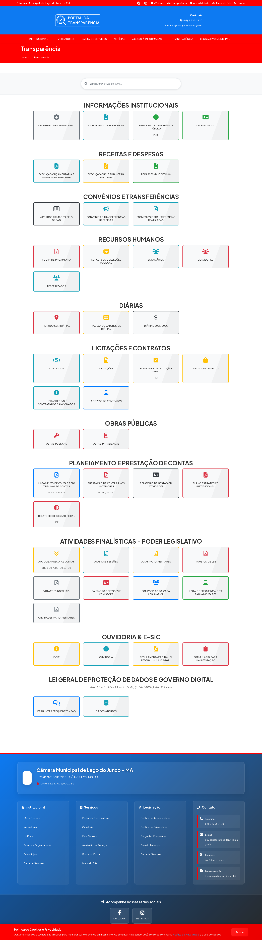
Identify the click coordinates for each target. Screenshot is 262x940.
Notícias (28, 836)
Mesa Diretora (32, 818)
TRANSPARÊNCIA (182, 39)
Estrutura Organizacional (37, 845)
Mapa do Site (221, 3)
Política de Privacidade (186, 934)
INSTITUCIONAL (38, 39)
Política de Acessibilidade (155, 818)
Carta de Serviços (34, 863)
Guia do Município (151, 845)
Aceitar (239, 932)
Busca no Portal (91, 854)
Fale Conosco (90, 836)
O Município (30, 854)
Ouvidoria (87, 827)
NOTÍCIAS (119, 39)
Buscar (239, 3)
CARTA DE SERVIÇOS (94, 39)
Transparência (177, 3)
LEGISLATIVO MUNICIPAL (215, 39)
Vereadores (30, 827)
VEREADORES (66, 39)
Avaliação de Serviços (94, 845)
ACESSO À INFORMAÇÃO (147, 39)
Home (24, 57)
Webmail (157, 3)
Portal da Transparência (95, 818)
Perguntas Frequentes (153, 836)
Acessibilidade (199, 3)
